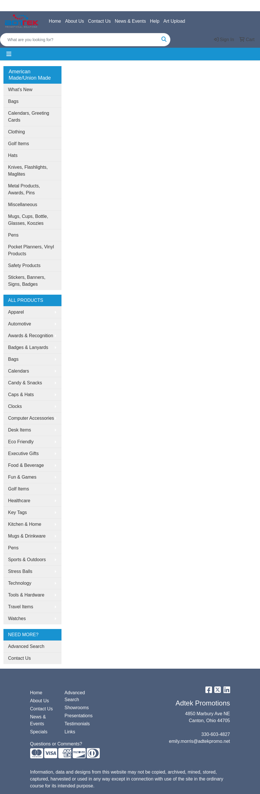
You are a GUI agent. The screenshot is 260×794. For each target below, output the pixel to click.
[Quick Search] (79, 39)
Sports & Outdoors (27, 559)
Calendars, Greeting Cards (28, 116)
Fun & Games (22, 477)
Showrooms (77, 707)
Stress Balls (20, 571)
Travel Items (20, 606)
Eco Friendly (21, 441)
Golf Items (18, 143)
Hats (13, 155)
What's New (20, 89)
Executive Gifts (23, 453)
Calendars (18, 371)
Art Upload (174, 21)
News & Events (130, 21)
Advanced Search (26, 646)
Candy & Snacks (25, 382)
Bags (13, 101)
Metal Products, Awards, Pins (24, 189)
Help (154, 21)
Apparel (16, 312)
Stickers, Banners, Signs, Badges (26, 281)
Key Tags (17, 512)
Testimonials (77, 723)
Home (55, 21)
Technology (19, 583)
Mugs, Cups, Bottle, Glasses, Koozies (28, 220)
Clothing (16, 131)
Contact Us (99, 21)
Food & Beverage (26, 465)
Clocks (15, 406)
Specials (38, 731)
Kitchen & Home (24, 524)
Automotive (19, 323)
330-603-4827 (215, 734)
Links (70, 731)
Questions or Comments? (56, 743)
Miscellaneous (22, 204)
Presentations (78, 715)
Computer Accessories (31, 418)
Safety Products (24, 265)
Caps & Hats (21, 394)
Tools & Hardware (26, 594)
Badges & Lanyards (28, 347)
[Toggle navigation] (9, 54)
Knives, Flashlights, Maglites (28, 171)
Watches (17, 618)
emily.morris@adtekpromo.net (199, 741)
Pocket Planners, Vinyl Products (31, 250)
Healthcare (19, 500)
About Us (74, 21)
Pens (13, 235)
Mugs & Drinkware (27, 536)
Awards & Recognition (30, 335)
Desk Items (19, 429)
